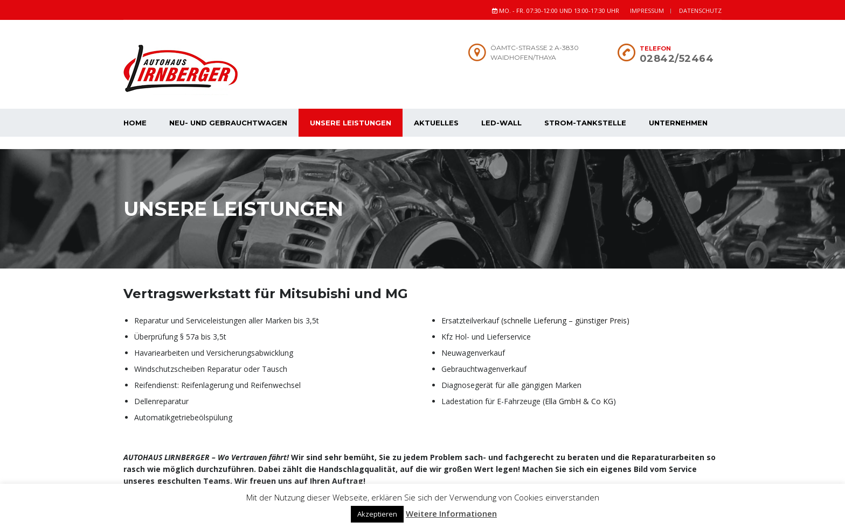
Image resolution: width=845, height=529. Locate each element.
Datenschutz (700, 10)
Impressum (647, 10)
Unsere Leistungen (350, 122)
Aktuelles (436, 122)
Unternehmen (678, 122)
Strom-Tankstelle (585, 122)
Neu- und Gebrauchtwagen (228, 122)
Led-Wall (501, 122)
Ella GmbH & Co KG (579, 389)
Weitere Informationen (451, 513)
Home (135, 122)
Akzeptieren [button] (377, 514)
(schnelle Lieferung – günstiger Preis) (565, 308)
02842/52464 (677, 59)
